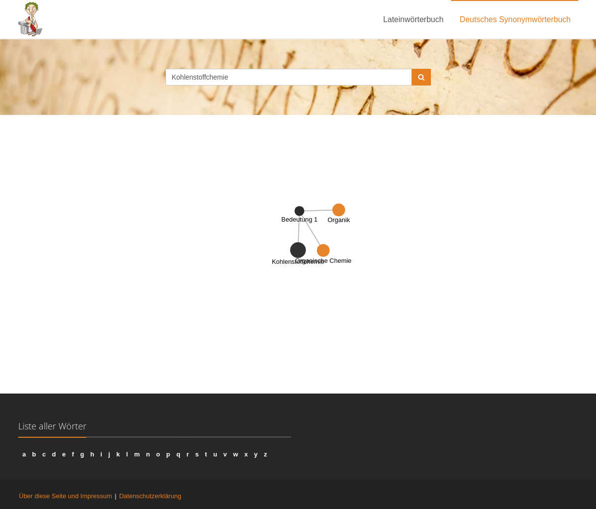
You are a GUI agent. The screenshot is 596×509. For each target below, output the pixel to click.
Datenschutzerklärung (150, 496)
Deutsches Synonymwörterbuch (515, 19)
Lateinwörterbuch (413, 19)
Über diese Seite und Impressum (65, 496)
